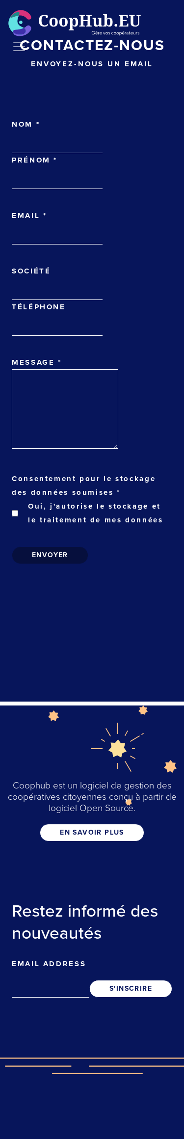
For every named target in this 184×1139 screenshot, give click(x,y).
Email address (49, 963)
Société (31, 271)
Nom (26, 124)
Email (29, 215)
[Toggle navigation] (19, 46)
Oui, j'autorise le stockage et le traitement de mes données (95, 513)
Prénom (34, 160)
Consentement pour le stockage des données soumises (84, 485)
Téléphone (39, 306)
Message (37, 362)
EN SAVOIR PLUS (92, 832)
